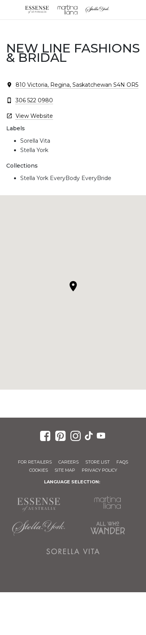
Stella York (98, 9)
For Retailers (35, 462)
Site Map (65, 470)
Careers (68, 462)
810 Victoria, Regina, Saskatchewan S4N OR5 (77, 84)
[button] (73, 286)
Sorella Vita (73, 551)
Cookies (38, 470)
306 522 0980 (34, 100)
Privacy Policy (99, 470)
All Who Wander (107, 528)
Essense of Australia (37, 9)
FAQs (122, 462)
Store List (97, 462)
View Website (34, 115)
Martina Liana (67, 9)
